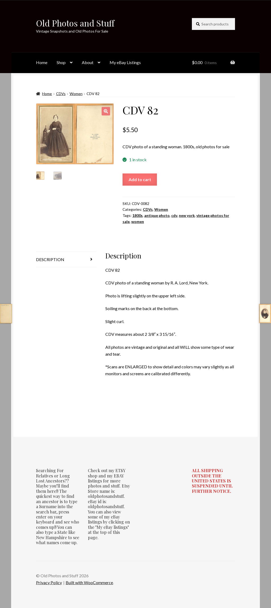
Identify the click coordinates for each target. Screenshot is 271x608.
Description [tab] (50, 259)
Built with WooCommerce (89, 582)
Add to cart (140, 179)
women (137, 221)
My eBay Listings (125, 62)
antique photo (157, 215)
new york (187, 215)
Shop (61, 62)
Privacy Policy (49, 582)
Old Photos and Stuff (75, 23)
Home (41, 62)
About (87, 62)
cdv (174, 215)
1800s (137, 215)
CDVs (61, 93)
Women (76, 93)
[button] (106, 111)
